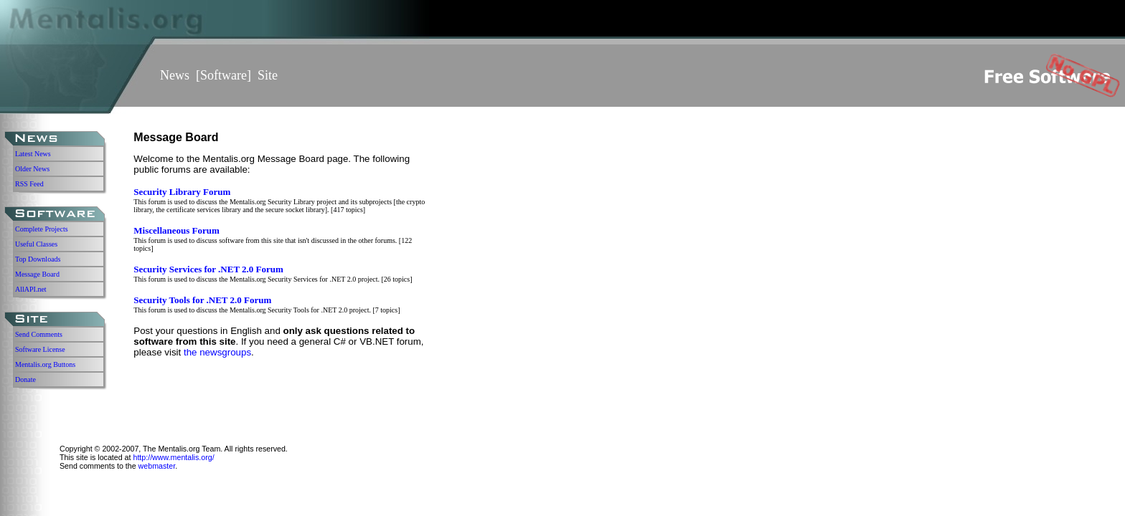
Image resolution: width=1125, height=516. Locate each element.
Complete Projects (41, 229)
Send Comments (38, 334)
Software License (40, 349)
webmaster (157, 466)
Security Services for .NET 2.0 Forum (208, 269)
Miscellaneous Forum (176, 230)
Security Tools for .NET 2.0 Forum (202, 300)
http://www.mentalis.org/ (173, 457)
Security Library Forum (181, 191)
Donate (25, 379)
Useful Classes (36, 244)
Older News (32, 169)
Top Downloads (37, 259)
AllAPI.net (31, 289)
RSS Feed (29, 184)
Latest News (33, 154)
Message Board (37, 274)
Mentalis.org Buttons (45, 364)
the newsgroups (217, 352)
